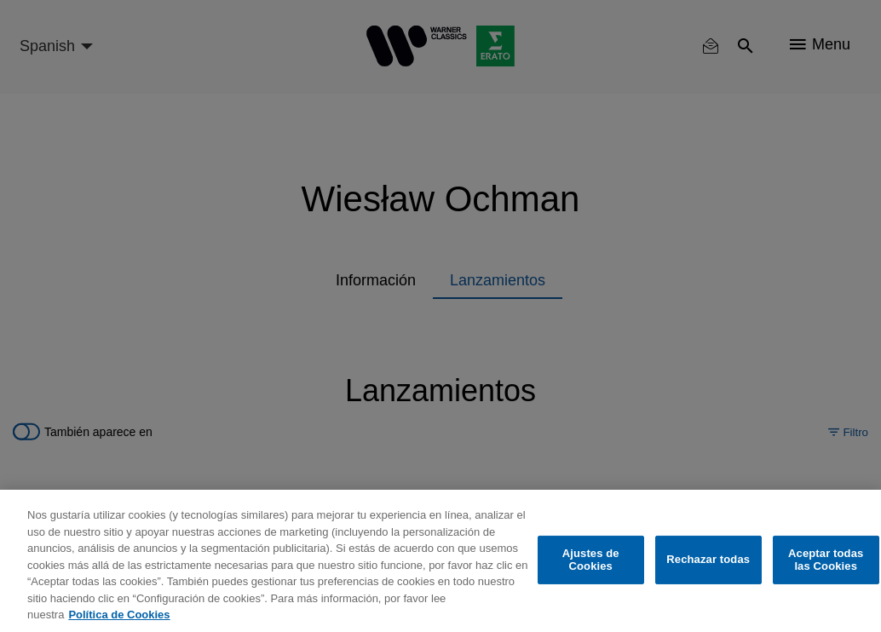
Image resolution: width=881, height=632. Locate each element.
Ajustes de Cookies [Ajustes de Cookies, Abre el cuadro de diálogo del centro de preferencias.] (590, 560)
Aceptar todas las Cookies (825, 560)
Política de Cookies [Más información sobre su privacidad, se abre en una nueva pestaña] (119, 614)
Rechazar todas (708, 559)
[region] (440, 561)
